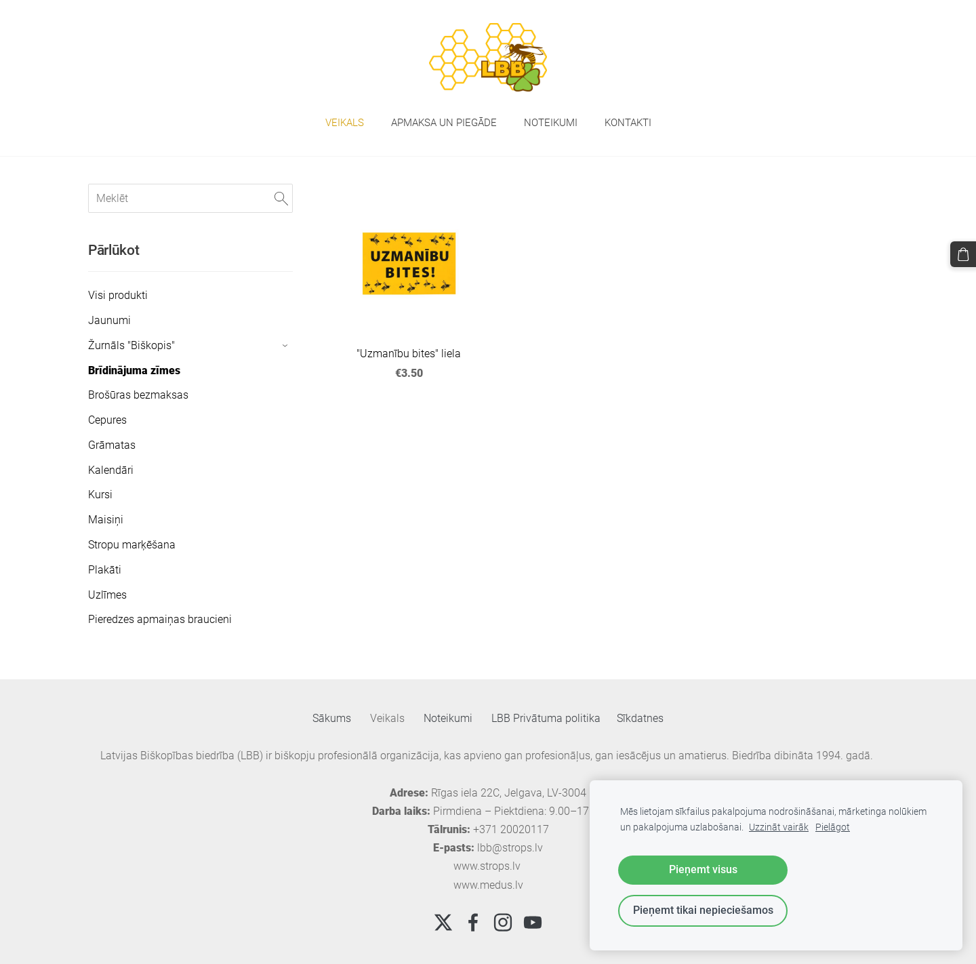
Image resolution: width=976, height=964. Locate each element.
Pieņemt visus (703, 869)
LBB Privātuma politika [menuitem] (546, 718)
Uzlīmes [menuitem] (107, 594)
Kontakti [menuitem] (628, 123)
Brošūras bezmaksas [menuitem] (138, 394)
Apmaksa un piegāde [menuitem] (444, 123)
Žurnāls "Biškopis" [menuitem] (131, 345)
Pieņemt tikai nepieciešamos (703, 910)
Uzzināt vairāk (779, 827)
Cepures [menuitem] (107, 420)
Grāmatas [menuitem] (112, 445)
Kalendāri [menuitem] (111, 470)
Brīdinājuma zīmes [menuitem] (134, 370)
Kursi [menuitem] (100, 494)
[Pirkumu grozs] (963, 254)
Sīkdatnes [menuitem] (640, 718)
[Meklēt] (190, 198)
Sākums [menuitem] (331, 718)
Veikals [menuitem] (344, 123)
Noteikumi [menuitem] (550, 123)
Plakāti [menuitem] (104, 569)
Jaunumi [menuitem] (109, 320)
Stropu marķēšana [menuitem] (132, 544)
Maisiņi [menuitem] (105, 519)
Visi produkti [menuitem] (118, 295)
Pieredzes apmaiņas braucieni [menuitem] (160, 619)
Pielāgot (832, 827)
